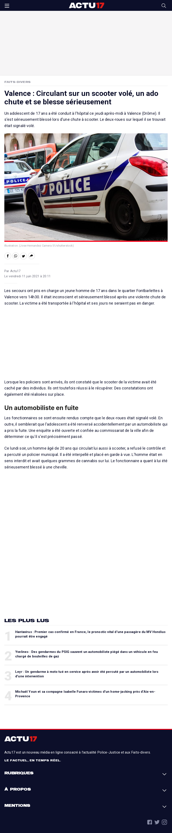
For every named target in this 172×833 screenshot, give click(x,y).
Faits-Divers (17, 82)
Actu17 (86, 5)
